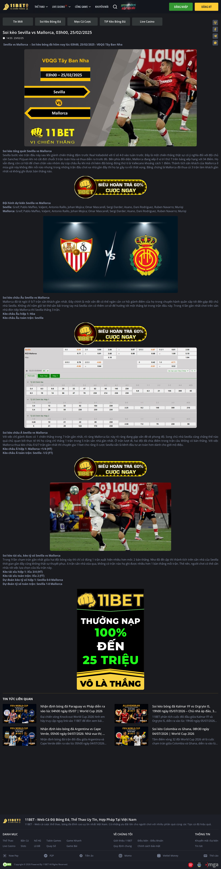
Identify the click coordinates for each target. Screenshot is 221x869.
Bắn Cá (25, 840)
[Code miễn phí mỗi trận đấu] (128, 6)
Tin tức (199, 846)
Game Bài (72, 846)
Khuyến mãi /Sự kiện (206, 840)
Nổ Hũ (37, 840)
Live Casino (9, 846)
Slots (23, 846)
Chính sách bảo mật (149, 846)
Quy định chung (123, 846)
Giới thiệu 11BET (123, 840)
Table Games (53, 840)
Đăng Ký (206, 7)
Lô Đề (37, 846)
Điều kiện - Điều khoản (150, 840)
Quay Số (51, 846)
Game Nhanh (74, 840)
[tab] (18, 22)
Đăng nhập (181, 7)
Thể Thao (8, 840)
